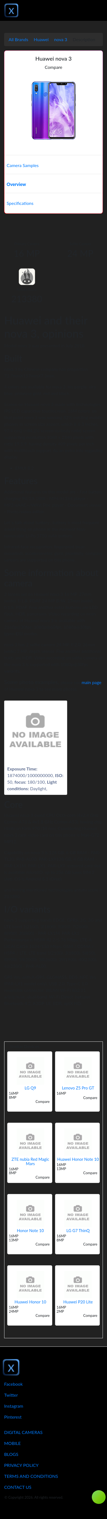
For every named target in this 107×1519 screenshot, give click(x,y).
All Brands (18, 39)
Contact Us (18, 1487)
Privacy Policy (21, 1465)
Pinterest (13, 1416)
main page (91, 682)
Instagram (13, 1405)
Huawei (41, 39)
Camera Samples (23, 165)
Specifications (20, 203)
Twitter (11, 1394)
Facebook (13, 1384)
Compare (53, 67)
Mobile (12, 1443)
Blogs (11, 1454)
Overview (16, 184)
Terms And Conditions (31, 1476)
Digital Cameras (23, 1432)
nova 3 (60, 39)
